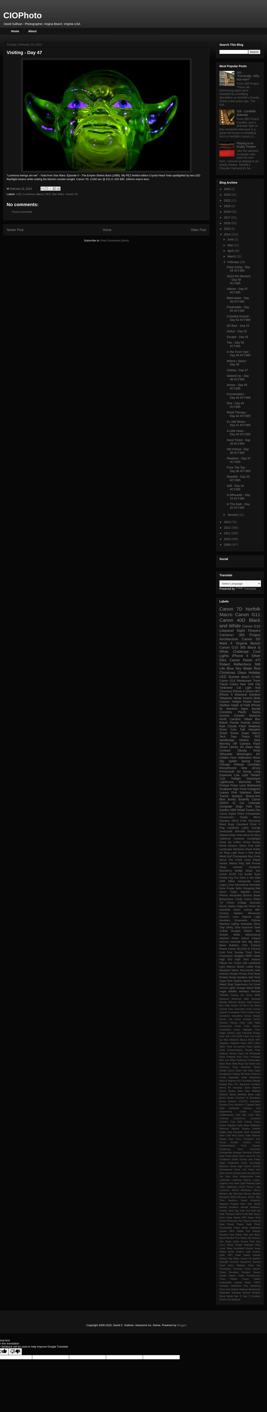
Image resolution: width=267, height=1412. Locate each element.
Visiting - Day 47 (237, 370)
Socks (231, 1251)
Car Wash (255, 1005)
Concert (224, 701)
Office (257, 1043)
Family (223, 877)
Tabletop (240, 1265)
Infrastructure (240, 1173)
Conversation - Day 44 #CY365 (239, 395)
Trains (245, 736)
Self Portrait (253, 863)
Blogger (181, 1325)
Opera (257, 1214)
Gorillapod (224, 1159)
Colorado (254, 803)
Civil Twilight (230, 778)
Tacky (251, 1265)
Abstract (224, 938)
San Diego (225, 1241)
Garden (224, 810)
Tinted (222, 1272)
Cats (257, 761)
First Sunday (235, 952)
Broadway (255, 1098)
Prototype (255, 1057)
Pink (234, 792)
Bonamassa (226, 899)
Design (256, 1016)
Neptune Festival (228, 1204)
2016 (227, 223)
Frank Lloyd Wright (247, 859)
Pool (250, 973)
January (233, 514)
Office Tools (225, 1046)
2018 (227, 211)
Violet (244, 1077)
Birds (257, 698)
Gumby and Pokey (250, 1159)
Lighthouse (226, 782)
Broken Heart (245, 1002)
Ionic (221, 1036)
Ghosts (256, 1152)
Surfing (236, 1074)
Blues (222, 824)
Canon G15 (228, 647)
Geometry (255, 1149)
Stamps (223, 1258)
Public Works (241, 1228)
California (224, 838)
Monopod (224, 1197)
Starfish (256, 1258)
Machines (238, 849)
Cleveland (242, 824)
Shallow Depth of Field (234, 705)
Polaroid (231, 1057)
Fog (230, 877)
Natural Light (251, 916)
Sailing (235, 923)
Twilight (236, 701)
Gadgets (239, 956)
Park (258, 1217)
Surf (229, 856)
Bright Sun (253, 870)
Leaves (224, 792)
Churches (225, 691)
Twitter (256, 1279)
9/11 (239, 1080)
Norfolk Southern (228, 1207)
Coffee (237, 842)
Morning (224, 743)
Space (246, 1255)
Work (222, 1080)
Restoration (254, 1060)
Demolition (237, 1016)
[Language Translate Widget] (240, 583)
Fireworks (248, 1139)
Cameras (239, 838)
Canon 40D (232, 620)
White (236, 934)
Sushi (222, 1265)
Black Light (254, 1094)
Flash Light (245, 1022)
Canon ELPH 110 (231, 874)
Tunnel (250, 810)
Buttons (232, 1101)
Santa (236, 1241)
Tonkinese (226, 687)
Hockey (256, 1166)
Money (247, 1193)
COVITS (243, 1101)
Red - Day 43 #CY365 (235, 405)
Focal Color (242, 1026)
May (230, 245)
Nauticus (232, 1200)
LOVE (239, 1036)
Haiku (222, 1163)
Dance (222, 1125)
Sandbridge (226, 740)
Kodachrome (246, 1176)
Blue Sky (234, 668)
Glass (241, 673)
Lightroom (232, 1187)
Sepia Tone (226, 980)
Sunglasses (225, 1074)
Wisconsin (254, 820)
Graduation (225, 1029)
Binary (233, 1094)
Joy (221, 1176)
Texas (222, 867)
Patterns (223, 1053)
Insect (237, 909)
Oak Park (240, 1210)
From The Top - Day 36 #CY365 (239, 469)
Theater (255, 775)
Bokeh (223, 722)
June (230, 239)
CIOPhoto (22, 15)
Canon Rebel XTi (244, 660)
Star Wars (248, 1070)
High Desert (244, 1166)
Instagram (253, 789)
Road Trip (243, 1063)
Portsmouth (226, 771)
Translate (246, 588)
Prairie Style (244, 1224)
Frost (243, 1145)
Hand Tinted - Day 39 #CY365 (238, 441)
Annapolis (254, 867)
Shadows (254, 726)
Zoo (257, 810)
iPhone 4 (240, 656)
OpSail (256, 1046)
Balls (246, 999)
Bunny (222, 1101)
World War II (234, 1296)
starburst (235, 1299)
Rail (248, 1231)
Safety (243, 1238)
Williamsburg (252, 934)
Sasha (256, 712)
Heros (233, 1166)
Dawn (246, 1125)
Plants (242, 712)
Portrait (245, 722)
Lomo (231, 884)
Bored (222, 1098)
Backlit (256, 708)
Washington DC (248, 754)
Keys (235, 1176)
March (231, 256)
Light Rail (252, 687)
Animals (237, 867)
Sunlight (236, 931)
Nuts (231, 1210)
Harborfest (233, 1163)
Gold (221, 1156)
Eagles (223, 1132)
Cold (222, 952)
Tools (240, 835)
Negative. (224, 1043)
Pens (222, 888)
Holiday (254, 673)
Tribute (233, 1279)
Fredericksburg (227, 1145)
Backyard (224, 999)
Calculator (255, 1101)
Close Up (225, 842)
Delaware (255, 1125)
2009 (227, 544)
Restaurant (244, 680)
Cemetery (225, 712)
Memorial (245, 782)
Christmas (227, 673)
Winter (237, 698)
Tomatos (245, 1272)
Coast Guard (250, 1111)
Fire (231, 859)
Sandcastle (225, 831)
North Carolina (230, 719)
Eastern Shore (237, 845)
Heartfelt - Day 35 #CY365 (238, 478)
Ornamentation (235, 1050)
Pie (240, 1221)
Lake (257, 1176)
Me (230, 1193)
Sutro (231, 1265)
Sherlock (231, 708)
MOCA (235, 1190)
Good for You (253, 1156)
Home (15, 31)
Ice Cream (235, 963)
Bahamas (236, 999)
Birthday (242, 1094)
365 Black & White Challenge (239, 649)
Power (230, 1224)
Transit (223, 796)
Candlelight (253, 838)
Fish (258, 1139)
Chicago (224, 764)
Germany (247, 1152)
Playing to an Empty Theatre (246, 145)
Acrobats (247, 1080)
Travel (222, 1077)
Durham (247, 1019)
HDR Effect (227, 881)
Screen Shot (247, 1241)
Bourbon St (242, 1098)
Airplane (237, 796)
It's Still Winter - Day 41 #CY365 (239, 423)
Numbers (224, 920)
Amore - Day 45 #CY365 (237, 386)
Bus (221, 1005)
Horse (237, 1169)
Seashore (246, 1067)
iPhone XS (224, 1299)
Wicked (246, 1292)
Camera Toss (226, 1104)
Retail (241, 810)
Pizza (222, 1057)
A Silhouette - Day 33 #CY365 (238, 496)
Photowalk (254, 1053)
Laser (257, 881)
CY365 (255, 677)
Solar (238, 1255)
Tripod (223, 684)
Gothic (235, 1159)
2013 (227, 522)
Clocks (230, 902)
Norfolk (253, 609)
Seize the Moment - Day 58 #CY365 (238, 279)
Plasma (247, 1221)
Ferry (238, 1139)
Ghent (249, 691)
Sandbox (242, 977)
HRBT (248, 956)
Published (255, 1228)
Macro (40, 194)
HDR (233, 810)
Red (257, 668)
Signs (244, 708)
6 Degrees (231, 1080)
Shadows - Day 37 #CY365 (239, 460)
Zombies (255, 1296)
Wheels (223, 934)
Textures (256, 1074)
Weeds (248, 931)
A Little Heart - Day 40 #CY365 (239, 432)
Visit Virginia (231, 1289)
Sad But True (232, 1238)
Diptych (235, 1128)
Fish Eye (253, 806)
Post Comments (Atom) (115, 240)
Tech (222, 736)
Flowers (254, 631)
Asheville (235, 941)
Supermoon (241, 984)
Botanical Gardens (247, 694)
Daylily (244, 817)
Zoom (257, 891)
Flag (222, 827)
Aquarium (245, 1084)
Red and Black (251, 1234)
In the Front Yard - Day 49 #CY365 (239, 353)
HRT (257, 691)
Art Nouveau (235, 1087)
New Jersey (250, 768)
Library (248, 909)
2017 (227, 217)
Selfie (239, 888)
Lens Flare (233, 1183)
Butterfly (243, 799)
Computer (225, 806)
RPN (231, 1231)
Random (223, 1234)
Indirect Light (234, 1033)
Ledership (224, 1180)
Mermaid (238, 1193)
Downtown (253, 778)
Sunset (233, 677)
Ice (258, 906)
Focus (222, 1142)
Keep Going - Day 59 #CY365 (238, 268)
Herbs (244, 1163)
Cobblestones (226, 1115)
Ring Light (230, 852)
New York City (250, 684)
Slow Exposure (244, 927)
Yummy (223, 995)
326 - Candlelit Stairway (246, 113)
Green (256, 722)
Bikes (257, 941)
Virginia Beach (248, 643)
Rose (256, 750)
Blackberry (225, 870)
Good (228, 1156)
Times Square (252, 1268)
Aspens (256, 1087)
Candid (249, 1104)
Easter (248, 874)
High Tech (242, 959)
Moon (256, 757)
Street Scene (228, 733)
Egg (230, 1132)
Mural (233, 1197)
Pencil (222, 1221)
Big (250, 941)
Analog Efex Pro (228, 1084)
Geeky (231, 906)
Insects (247, 698)
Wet (258, 931)
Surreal (256, 1262)
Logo (257, 1187)
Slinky (229, 927)
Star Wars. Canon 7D (65, 194)
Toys (234, 736)
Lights (245, 827)
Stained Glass (227, 835)
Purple (230, 888)
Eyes (257, 874)
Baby (240, 1091)
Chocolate (239, 1009)
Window (256, 1292)
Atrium (222, 1091)
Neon (256, 701)
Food (243, 789)
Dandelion (224, 1016)
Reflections (242, 664)
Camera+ (226, 635)
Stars (257, 1070)
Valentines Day (239, 1286)
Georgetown (225, 1152)
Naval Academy (250, 1200)
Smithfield (239, 1248)
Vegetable (233, 1077)
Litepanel (226, 631)
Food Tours (253, 952)
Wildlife (232, 991)
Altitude (256, 1080)
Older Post (198, 230)
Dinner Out (225, 1019)
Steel (257, 927)
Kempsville (244, 881)
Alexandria (235, 895)
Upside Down (243, 1282)
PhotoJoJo (232, 1221)
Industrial (224, 909)
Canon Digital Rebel (231, 813)
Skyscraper (253, 831)
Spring (246, 761)
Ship (222, 927)
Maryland (224, 970)
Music (251, 1040)
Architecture (228, 639)
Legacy (256, 1180)
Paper (251, 1217)
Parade (249, 1050)
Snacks (249, 1248)
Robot (252, 1063)
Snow (223, 729)
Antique (255, 938)
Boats (257, 895)
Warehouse (254, 1289)
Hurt (258, 1169)
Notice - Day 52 (237, 331)
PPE (244, 1217)
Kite (245, 963)
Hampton (254, 729)
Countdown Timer (237, 1012)
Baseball (255, 999)
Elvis (234, 1135)
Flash (242, 726)
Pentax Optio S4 (239, 1053)
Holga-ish (242, 906)
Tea (258, 1265)
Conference (239, 1118)
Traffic (241, 1275)
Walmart (243, 1289)
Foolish (247, 1142)
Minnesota (254, 913)
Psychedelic (225, 1228)
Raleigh (256, 1231)
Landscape (225, 849)
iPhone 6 (238, 691)
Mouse (243, 1040)
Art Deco (255, 835)
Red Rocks (236, 1234)
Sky (221, 761)
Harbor (223, 863)
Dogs (239, 806)
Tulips (233, 891)
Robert (224, 664)
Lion (252, 1036)
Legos (223, 884)
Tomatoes (234, 1272)
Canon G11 (247, 614)
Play (241, 863)
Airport (245, 938)
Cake (227, 1005)
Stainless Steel (249, 792)
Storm (223, 891)
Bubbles (234, 945)
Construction (226, 817)
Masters (223, 1193)
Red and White (227, 1060)
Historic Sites (249, 740)
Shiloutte (240, 831)
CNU (245, 945)
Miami (235, 970)
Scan (235, 1067)
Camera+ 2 (240, 1104)
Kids (258, 845)
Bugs (231, 824)
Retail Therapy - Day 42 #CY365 (239, 414)
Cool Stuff (236, 1121)
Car (241, 803)
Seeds (230, 1245)
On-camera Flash (242, 1046)
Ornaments (240, 920)
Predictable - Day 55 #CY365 (238, 308)
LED (18, 194)
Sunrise (224, 715)
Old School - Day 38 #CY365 (238, 451)
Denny (247, 1016)
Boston (230, 1098)
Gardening (224, 1149)
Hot (244, 1169)
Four (258, 1142)
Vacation (223, 1286)
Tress (222, 1279)
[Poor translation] (15, 1351)
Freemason (226, 956)
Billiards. (223, 1094)
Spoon (231, 1070)
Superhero (245, 1262)
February (233, 262)
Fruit (250, 845)
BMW (257, 995)
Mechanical (242, 884)
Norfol (257, 1204)
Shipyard (248, 1245)
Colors (233, 684)
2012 (227, 527)
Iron (258, 1173)
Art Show (246, 995)
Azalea (232, 1091)
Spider (233, 761)
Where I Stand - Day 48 (237, 362)
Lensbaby (254, 764)
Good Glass (238, 1156)
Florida (234, 722)
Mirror (256, 817)
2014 (227, 234)
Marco (257, 1190)
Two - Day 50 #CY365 (235, 344)
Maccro (231, 966)
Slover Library (228, 747)
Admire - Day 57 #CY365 (237, 290)
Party (257, 1050)
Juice (227, 1176)
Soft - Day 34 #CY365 (235, 487)
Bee (244, 941)
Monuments (247, 970)
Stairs (239, 1070)
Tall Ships (246, 1074)
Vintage (240, 988)
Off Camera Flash (246, 743)
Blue (222, 799)
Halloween (245, 757)
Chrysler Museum (247, 715)
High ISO (225, 959)
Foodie (234, 1142)
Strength (223, 1262)
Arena (222, 1087)
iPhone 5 (225, 694)
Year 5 (246, 1296)
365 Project (249, 635)
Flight (257, 1022)
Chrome (255, 948)
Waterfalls (224, 1292)
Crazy (257, 1121)
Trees (256, 680)
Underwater (225, 1282)
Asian (247, 1087)
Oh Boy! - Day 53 (238, 325)
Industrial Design (251, 1033)
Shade (238, 1245)
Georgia (237, 1152)
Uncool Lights (227, 988)
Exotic (241, 1135)
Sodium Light (243, 1251)
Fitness (233, 1022)
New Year (246, 1204)
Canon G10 (251, 626)
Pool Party (243, 1057)
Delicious (224, 1128)
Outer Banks (233, 1217)
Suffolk (223, 931)
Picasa (243, 973)
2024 (227, 194)
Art (239, 771)
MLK (226, 1040)
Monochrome (228, 768)
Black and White (239, 623)
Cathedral (234, 1108)
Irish (253, 1173)
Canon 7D (230, 609)
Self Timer (254, 977)
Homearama (225, 1169)
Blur (257, 719)
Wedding (236, 1292)
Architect (255, 1084)
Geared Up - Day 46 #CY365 (238, 377)
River (257, 973)
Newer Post (15, 230)
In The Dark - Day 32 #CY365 (238, 505)
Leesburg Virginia (241, 1180)
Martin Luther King (248, 966)
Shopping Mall (251, 888)
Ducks (223, 906)
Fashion (223, 1022)
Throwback (225, 1268)
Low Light (241, 775)
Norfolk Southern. (250, 1207)
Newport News (239, 1043)
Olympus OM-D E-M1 (233, 820)
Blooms (247, 895)
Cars (233, 729)
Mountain (254, 884)
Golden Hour (228, 757)
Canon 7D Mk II (240, 1005)
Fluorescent (225, 1026)
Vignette (245, 891)
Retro (222, 1063)
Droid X (255, 824)
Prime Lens (238, 785)
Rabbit (240, 1231)
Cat (239, 687)
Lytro (222, 966)
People (234, 973)
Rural (222, 1238)
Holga (222, 1033)
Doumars (255, 902)
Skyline (238, 980)
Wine (246, 835)
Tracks (222, 1275)
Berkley (223, 1002)
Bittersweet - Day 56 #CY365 (238, 299)
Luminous (29, 194)
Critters (251, 1012)
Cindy (257, 856)
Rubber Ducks (227, 977)
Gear (240, 1149)
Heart (257, 956)
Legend (223, 1183)
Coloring (223, 1118)
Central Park (226, 1009)
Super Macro (251, 733)
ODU (250, 1043)
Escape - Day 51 (237, 337)
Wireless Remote (249, 991)
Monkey (256, 1193)
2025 (227, 189)
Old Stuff (251, 1210)
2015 (227, 228)
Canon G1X (227, 680)
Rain (222, 726)
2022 (227, 200)
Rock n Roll (245, 852)
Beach (245, 677)
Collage (242, 902)
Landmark (254, 963)
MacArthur (246, 1190)
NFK (258, 1040)
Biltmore (232, 1002)
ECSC (257, 1019)
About (32, 31)
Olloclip (242, 750)
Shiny (257, 923)
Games (256, 1026)
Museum (242, 1197)
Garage (256, 1145)
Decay (247, 771)
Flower (247, 701)
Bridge (238, 870)
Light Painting (247, 1183)
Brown (257, 1002)
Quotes (223, 1231)
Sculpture (225, 789)
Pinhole (256, 920)
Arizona (223, 941)
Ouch (222, 1217)
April (230, 250)
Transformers (253, 1275)
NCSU (251, 1197)
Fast (231, 1139)
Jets (227, 1036)
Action (235, 938)
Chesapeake (253, 813)
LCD (232, 1036)
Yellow (248, 719)
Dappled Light (234, 1125)
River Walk (231, 1063)
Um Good (254, 984)
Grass (237, 1029)
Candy (238, 899)
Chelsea (247, 1108)
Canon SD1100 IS (239, 948)
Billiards (256, 1091)
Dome (238, 1019)
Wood (222, 1296)
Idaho (222, 1173)
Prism (257, 1224)
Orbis (222, 1050)
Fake (248, 1135)
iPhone (223, 895)
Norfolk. (223, 1210)
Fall (242, 729)
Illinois (229, 1173)
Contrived (255, 1118)
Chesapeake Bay (243, 856)
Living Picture (246, 1187)
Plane (249, 849)
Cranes (248, 1121)
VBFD (257, 1282)
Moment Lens (228, 916)
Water (247, 668)
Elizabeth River (241, 1132)
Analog (234, 995)
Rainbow (224, 923)
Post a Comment (22, 211)
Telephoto (225, 698)
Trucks (245, 1279)
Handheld (233, 827)
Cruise (246, 842)
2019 (227, 206)
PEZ (47, 194)
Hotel (251, 1169)
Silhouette (225, 754)
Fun (236, 877)
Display (246, 1128)
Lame (246, 1036)
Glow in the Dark (250, 877)
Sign (236, 789)
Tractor (232, 1275)
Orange (256, 827)
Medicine (234, 1040)
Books (232, 799)
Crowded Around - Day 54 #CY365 (239, 318)
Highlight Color (251, 1029)
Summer (234, 1262)
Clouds (232, 726)
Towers (256, 1272)
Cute (257, 1012)
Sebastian (246, 923)
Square (256, 1255)
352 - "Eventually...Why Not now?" (248, 76)
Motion (233, 863)
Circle (249, 1009)
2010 (227, 539)
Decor (223, 859)
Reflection (242, 1060)
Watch (249, 988)
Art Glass (246, 747)
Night (241, 631)
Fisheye (239, 764)
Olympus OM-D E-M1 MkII (239, 1214)
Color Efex (254, 1115)
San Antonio (254, 1238)
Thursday (238, 1268)
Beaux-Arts (253, 796)
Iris (249, 1173)
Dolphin (256, 1128)
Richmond (253, 785)
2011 (227, 533)
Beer (247, 1091)
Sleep (229, 1248)
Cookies (223, 1121)
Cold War (241, 1115)
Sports (247, 980)
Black (222, 945)
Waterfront (254, 1077)
